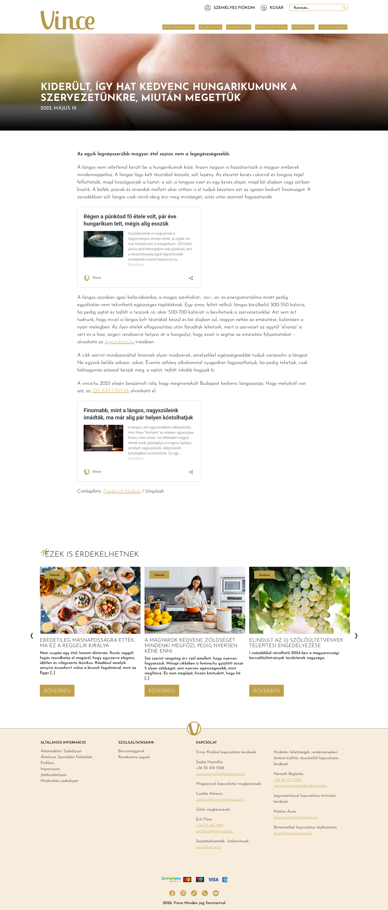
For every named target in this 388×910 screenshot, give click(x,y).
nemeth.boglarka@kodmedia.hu (300, 786)
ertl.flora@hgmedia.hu (214, 831)
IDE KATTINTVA (110, 390)
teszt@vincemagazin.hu (293, 833)
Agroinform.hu (119, 342)
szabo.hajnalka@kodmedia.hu (221, 774)
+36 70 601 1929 (209, 825)
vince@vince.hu (208, 847)
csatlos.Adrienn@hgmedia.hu (220, 800)
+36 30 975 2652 (288, 780)
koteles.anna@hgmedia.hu (296, 817)
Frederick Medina (122, 491)
